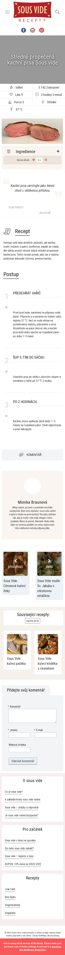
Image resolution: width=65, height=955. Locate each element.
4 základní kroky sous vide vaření (22, 799)
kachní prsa (33, 620)
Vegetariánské (12, 905)
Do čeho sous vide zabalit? (19, 848)
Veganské (10, 913)
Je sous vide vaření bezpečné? (21, 815)
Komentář (34, 455)
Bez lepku (10, 897)
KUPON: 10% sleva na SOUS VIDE (23, 864)
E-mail (39, 730)
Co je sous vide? (14, 791)
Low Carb (10, 889)
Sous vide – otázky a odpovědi (21, 807)
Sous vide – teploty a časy (19, 856)
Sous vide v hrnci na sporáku (20, 840)
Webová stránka (17, 744)
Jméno (13, 730)
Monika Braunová (32, 502)
